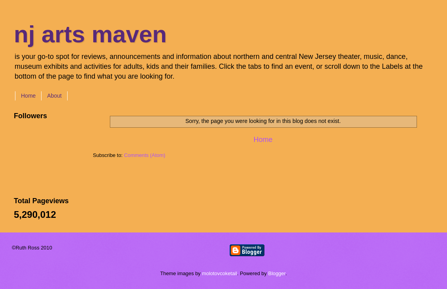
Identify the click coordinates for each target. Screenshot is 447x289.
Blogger (277, 273)
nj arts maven (90, 34)
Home (28, 96)
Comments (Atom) (144, 155)
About (54, 96)
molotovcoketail (219, 273)
